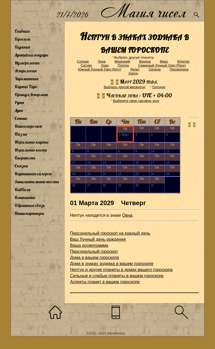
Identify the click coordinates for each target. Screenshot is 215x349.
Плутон (123, 65)
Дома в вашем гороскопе (94, 257)
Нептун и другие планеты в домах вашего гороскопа (121, 269)
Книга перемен (28, 126)
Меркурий (122, 61)
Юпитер (183, 61)
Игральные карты (31, 142)
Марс (164, 61)
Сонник (21, 118)
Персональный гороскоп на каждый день (110, 233)
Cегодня (158, 87)
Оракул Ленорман (31, 94)
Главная (22, 31)
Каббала (22, 189)
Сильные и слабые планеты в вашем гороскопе (117, 275)
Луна (19, 110)
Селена (155, 69)
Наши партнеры (29, 213)
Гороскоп (22, 39)
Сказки (21, 165)
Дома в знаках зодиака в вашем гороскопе (112, 263)
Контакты (25, 197)
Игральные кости (31, 150)
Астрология (25, 70)
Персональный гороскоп (94, 251)
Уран (105, 65)
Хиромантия (26, 78)
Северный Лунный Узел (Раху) (162, 65)
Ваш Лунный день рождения (98, 239)
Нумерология (27, 62)
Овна (127, 215)
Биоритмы (25, 158)
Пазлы (21, 134)
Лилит (135, 69)
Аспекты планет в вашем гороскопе (105, 282)
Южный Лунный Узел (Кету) (99, 69)
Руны (19, 102)
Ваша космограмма (89, 245)
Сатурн (86, 65)
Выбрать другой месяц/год (124, 87)
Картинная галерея (33, 173)
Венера (145, 61)
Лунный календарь (31, 55)
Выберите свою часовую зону (136, 101)
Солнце (83, 61)
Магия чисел (143, 11)
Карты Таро (26, 86)
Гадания (22, 47)
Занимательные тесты (37, 181)
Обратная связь (30, 205)
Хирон (133, 73)
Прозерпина (179, 69)
